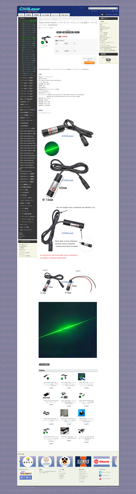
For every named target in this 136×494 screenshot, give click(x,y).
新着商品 (28, 15)
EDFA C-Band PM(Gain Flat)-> (27, 141)
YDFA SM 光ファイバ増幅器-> (27, 173)
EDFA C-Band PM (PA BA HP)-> (28, 148)
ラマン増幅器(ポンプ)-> (25, 184)
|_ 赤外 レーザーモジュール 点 (28, 65)
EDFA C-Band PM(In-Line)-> (27, 153)
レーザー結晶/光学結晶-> (26, 213)
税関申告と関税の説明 (105, 27)
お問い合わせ (64, 15)
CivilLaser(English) (104, 4)
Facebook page (103, 475)
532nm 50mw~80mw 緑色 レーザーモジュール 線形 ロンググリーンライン (51, 420)
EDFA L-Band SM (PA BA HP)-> (28, 158)
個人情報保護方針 (23, 246)
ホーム (21, 15)
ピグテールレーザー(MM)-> (26, 91)
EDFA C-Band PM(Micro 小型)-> (28, 150)
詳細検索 (108, 61)
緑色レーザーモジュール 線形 (65, 18)
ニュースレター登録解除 (24, 255)
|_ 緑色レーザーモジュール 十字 (28, 39)
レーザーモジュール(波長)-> (27, 77)
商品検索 (103, 54)
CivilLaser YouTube (104, 479)
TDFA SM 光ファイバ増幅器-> (27, 179)
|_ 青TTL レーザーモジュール (27, 64)
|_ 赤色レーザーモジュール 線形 (28, 24)
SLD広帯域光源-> (24, 125)
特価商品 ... (21, 233)
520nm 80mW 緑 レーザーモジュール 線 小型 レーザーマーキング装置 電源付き (86, 420)
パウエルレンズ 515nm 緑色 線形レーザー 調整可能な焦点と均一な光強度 (86, 438)
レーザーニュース (104, 23)
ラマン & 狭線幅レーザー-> (26, 115)
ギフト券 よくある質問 (24, 252)
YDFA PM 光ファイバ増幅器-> (27, 176)
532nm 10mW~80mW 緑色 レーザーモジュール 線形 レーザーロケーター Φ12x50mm (51, 384)
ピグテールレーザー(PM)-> (26, 96)
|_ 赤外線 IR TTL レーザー (27, 73)
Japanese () (81, 7)
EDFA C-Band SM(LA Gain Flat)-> (28, 145)
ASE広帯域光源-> (24, 123)
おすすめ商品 (45, 15)
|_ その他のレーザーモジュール (28, 75)
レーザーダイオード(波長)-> (27, 80)
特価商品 (36, 15)
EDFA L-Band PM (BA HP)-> (27, 160)
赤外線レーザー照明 (25, 203)
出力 (56, 43)
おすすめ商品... (22, 236)
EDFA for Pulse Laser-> (26, 171)
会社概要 (102, 21)
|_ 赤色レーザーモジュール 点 (27, 22)
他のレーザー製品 (24, 227)
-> (28, 21)
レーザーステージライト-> (26, 221)
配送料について (103, 29)
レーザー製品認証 (104, 32)
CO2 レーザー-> (24, 224)
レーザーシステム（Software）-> (28, 216)
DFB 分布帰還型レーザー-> (26, 112)
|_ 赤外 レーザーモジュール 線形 (28, 67)
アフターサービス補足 (105, 45)
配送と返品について (23, 244)
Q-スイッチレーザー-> (25, 107)
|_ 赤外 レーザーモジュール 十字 (28, 69)
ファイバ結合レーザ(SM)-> (26, 85)
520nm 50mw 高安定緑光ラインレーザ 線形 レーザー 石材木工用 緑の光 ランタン (68, 420)
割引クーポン (22, 254)
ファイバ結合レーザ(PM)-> (26, 88)
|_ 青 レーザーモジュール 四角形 (28, 60)
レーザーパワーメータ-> (26, 205)
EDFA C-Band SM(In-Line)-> (27, 136)
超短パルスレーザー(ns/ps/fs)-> (27, 109)
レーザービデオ (103, 43)
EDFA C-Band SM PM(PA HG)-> (28, 143)
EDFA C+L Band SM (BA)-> (27, 165)
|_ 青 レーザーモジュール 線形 (28, 54)
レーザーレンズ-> (24, 211)
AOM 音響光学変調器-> (25, 187)
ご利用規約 (21, 247)
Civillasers (28, 487)
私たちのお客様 (103, 39)
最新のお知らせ (103, 35)
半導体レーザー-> (24, 104)
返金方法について (84, 474)
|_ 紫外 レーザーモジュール (27, 49)
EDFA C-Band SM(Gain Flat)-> (27, 138)
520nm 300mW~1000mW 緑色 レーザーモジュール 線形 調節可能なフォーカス (86, 402)
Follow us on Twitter (104, 472)
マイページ (55, 15)
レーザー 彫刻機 (24, 208)
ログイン (96, 11)
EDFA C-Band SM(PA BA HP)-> (28, 131)
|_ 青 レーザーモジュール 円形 (28, 58)
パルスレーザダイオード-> (26, 200)
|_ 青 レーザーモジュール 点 (27, 52)
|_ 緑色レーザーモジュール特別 (28, 45)
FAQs (101, 31)
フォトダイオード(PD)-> (26, 197)
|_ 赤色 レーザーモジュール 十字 (28, 26)
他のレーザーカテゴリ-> (26, 229)
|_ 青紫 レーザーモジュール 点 (28, 51)
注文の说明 (102, 40)
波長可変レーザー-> (25, 117)
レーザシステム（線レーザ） (27, 219)
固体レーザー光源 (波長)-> (26, 99)
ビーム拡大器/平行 (24, 192)
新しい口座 (115, 11)
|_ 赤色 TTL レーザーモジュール (28, 34)
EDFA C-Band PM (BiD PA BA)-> (28, 155)
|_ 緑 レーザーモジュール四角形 (28, 43)
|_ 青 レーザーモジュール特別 (27, 62)
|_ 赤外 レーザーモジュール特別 (28, 71)
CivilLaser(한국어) (114, 4)
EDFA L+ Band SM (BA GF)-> (27, 162)
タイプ (57, 51)
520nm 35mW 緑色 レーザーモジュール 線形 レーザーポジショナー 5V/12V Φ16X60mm (69, 384)
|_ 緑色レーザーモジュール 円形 (28, 41)
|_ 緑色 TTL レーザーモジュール (28, 47)
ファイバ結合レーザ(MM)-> (26, 83)
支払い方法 (102, 26)
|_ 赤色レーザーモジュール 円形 (28, 28)
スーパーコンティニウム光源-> (27, 128)
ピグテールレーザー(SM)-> (26, 93)
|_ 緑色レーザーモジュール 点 (27, 36)
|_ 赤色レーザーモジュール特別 (28, 32)
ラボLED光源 (23, 195)
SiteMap (33, 487)
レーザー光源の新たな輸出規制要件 (108, 50)
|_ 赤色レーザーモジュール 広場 (28, 30)
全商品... (21, 237)
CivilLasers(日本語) (94, 4)
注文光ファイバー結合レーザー (107, 42)
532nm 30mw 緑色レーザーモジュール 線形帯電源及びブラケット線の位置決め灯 (68, 402)
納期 (101, 24)
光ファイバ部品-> (24, 189)
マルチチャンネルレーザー (26, 120)
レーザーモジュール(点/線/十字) (50, 18)
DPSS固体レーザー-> (25, 101)
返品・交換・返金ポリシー (106, 37)
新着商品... (21, 234)
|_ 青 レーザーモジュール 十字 (28, 56)
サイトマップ (22, 251)
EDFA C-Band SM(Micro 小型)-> (28, 133)
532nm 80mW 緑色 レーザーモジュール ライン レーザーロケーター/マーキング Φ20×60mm (86, 384)
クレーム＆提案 (103, 34)
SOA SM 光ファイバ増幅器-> (27, 181)
